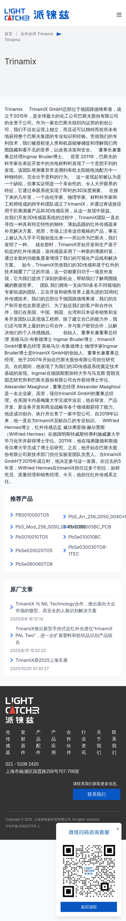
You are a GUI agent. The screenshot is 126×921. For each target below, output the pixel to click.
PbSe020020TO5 (34, 550)
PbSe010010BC (84, 537)
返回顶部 (89, 906)
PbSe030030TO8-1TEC (88, 550)
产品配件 (38, 742)
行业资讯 (83, 742)
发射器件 (23, 742)
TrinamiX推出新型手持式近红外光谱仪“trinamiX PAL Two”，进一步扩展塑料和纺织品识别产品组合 (64, 635)
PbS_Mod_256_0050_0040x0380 (51, 527)
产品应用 (53, 742)
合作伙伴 (69, 742)
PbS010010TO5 (32, 537)
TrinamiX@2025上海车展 (42, 660)
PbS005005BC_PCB (89, 527)
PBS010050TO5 (32, 515)
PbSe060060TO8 (34, 564)
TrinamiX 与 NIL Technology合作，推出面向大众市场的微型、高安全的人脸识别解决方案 (65, 607)
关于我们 (99, 742)
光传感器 (8, 742)
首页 (8, 33)
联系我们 (114, 742)
